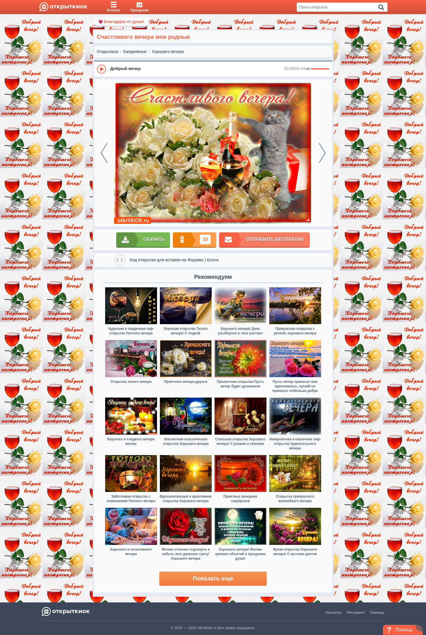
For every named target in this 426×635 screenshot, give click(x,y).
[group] (213, 69)
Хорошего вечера (168, 51)
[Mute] (308, 69)
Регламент (356, 612)
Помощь (377, 612)
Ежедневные (135, 51)
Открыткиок (107, 51)
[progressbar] (320, 69)
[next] (322, 153)
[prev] (104, 153)
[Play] (101, 69)
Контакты (334, 612)
